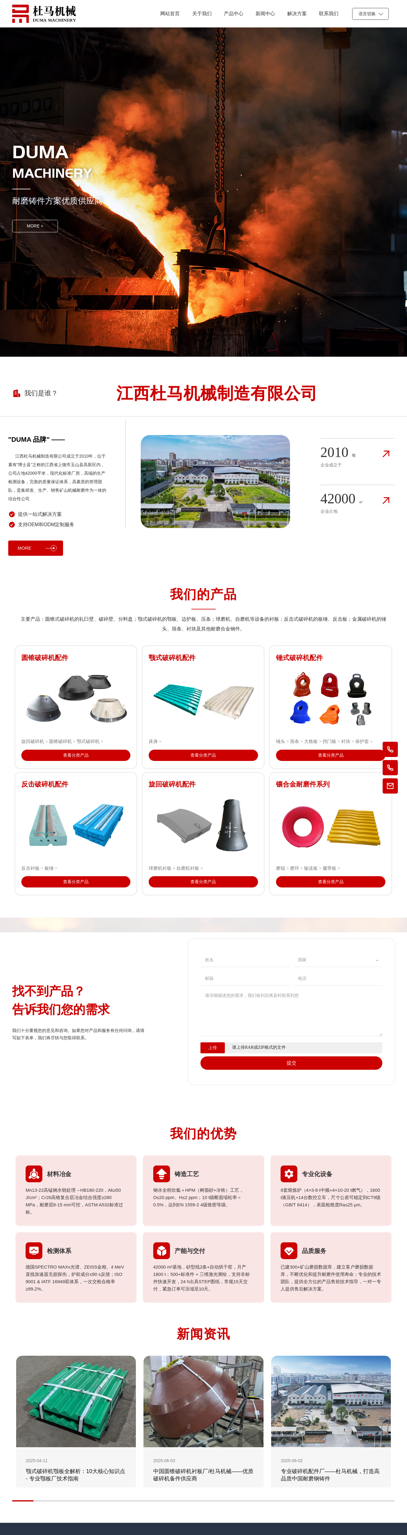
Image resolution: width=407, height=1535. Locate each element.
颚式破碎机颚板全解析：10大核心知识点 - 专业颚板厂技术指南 (75, 1475)
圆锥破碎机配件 (44, 658)
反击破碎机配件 (44, 784)
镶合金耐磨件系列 (303, 784)
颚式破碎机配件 (172, 658)
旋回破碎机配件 (172, 784)
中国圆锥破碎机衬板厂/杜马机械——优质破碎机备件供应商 (203, 1475)
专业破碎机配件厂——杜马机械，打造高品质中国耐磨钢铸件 (330, 1475)
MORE (37, 548)
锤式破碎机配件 (299, 658)
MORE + (35, 225)
